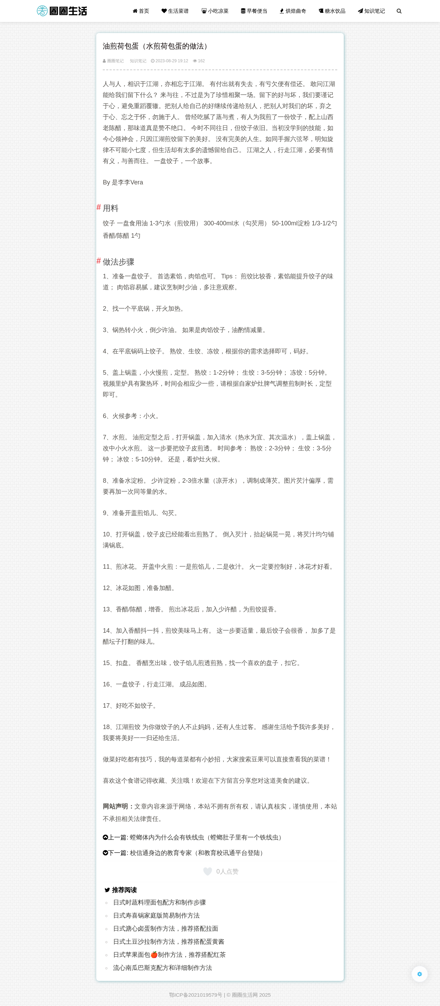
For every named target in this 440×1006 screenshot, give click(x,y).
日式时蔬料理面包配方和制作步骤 (159, 902)
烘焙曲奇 (293, 11)
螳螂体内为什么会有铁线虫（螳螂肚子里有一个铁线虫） (207, 837)
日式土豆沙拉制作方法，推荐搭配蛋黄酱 (168, 941)
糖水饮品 (332, 11)
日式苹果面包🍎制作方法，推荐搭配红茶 (169, 954)
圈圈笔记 (113, 60)
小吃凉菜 (215, 11)
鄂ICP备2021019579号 (195, 995)
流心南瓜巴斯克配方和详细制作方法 (162, 967)
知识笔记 (371, 11)
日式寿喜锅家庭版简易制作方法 (156, 915)
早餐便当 (254, 11)
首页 (141, 11)
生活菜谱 (175, 11)
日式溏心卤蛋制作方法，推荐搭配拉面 (165, 928)
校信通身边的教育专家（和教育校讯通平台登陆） (198, 852)
